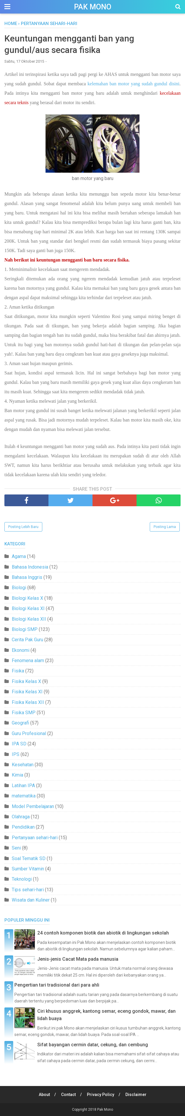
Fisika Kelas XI (27, 691)
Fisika (18, 671)
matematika (24, 796)
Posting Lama (165, 527)
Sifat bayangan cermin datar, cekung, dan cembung (92, 1044)
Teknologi (22, 879)
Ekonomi (20, 650)
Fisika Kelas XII (28, 702)
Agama (19, 556)
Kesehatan (22, 764)
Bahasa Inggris (27, 577)
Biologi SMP (25, 629)
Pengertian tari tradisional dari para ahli (56, 985)
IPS (15, 754)
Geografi (20, 723)
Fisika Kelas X (26, 681)
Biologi (19, 587)
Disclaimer (136, 1094)
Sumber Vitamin (28, 869)
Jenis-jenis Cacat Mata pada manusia (77, 959)
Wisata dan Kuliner (31, 900)
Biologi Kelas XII (29, 619)
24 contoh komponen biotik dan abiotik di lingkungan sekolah (103, 933)
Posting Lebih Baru (23, 527)
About (44, 1094)
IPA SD (19, 744)
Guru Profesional (29, 733)
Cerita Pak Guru (27, 639)
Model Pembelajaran (33, 806)
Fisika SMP (24, 712)
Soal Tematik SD (29, 858)
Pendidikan (23, 827)
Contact (68, 1094)
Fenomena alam (28, 660)
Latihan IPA (23, 785)
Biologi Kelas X (27, 598)
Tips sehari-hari (28, 889)
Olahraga (21, 816)
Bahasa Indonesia (30, 567)
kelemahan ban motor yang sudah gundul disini (133, 83)
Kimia (17, 775)
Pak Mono (92, 7)
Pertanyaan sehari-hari (35, 837)
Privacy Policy (100, 1094)
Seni (16, 848)
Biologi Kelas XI (28, 608)
